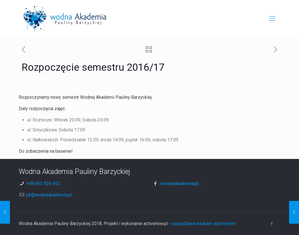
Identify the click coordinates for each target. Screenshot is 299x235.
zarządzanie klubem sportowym (204, 223)
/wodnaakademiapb (179, 183)
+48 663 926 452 (43, 183)
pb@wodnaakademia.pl (49, 195)
